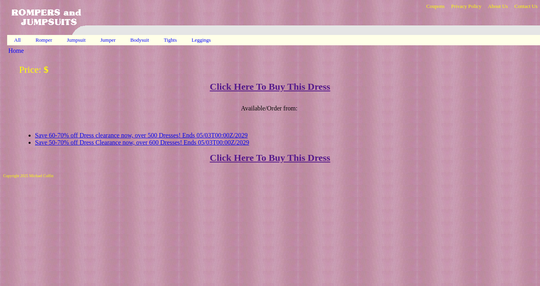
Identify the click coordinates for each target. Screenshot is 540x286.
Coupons (435, 6)
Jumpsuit (77, 40)
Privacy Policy (466, 6)
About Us (498, 6)
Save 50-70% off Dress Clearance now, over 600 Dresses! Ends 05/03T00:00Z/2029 (142, 142)
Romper (44, 40)
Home (16, 50)
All (17, 40)
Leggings (202, 40)
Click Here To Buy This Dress (270, 86)
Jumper (108, 40)
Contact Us (526, 6)
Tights (171, 40)
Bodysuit (140, 40)
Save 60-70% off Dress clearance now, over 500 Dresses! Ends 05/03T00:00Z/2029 (141, 135)
